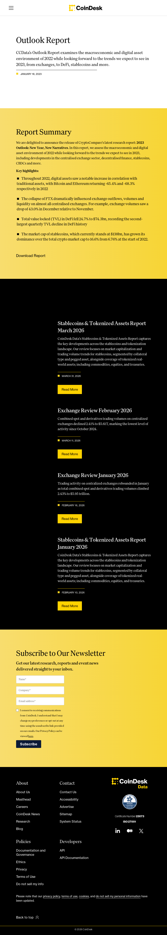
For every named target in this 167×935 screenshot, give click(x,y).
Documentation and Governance (31, 852)
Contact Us (68, 792)
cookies (84, 896)
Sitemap (66, 814)
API (62, 850)
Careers (22, 807)
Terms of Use (25, 877)
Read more (69, 389)
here (30, 736)
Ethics (20, 862)
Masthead (23, 799)
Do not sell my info (30, 884)
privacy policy (51, 896)
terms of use (69, 896)
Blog (19, 829)
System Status (70, 821)
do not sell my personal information (118, 896)
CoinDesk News (28, 814)
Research (23, 821)
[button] (10, 8)
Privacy (21, 869)
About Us (23, 792)
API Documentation (74, 858)
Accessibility (69, 799)
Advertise (67, 807)
